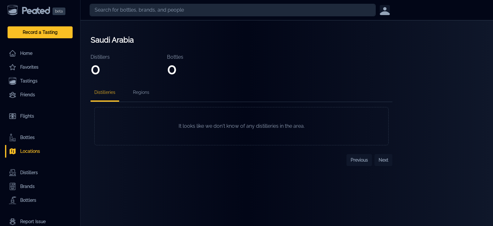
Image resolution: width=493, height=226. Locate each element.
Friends (22, 95)
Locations (24, 151)
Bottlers (22, 200)
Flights (21, 116)
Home (20, 53)
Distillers (23, 172)
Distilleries (104, 92)
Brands (22, 186)
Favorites (23, 67)
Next (383, 160)
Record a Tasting (40, 32)
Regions (141, 92)
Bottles (22, 137)
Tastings (23, 81)
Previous (359, 160)
